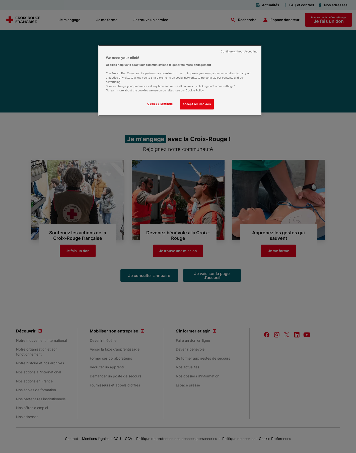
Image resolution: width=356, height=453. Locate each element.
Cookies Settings (160, 103)
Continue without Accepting (239, 51)
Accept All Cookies (197, 104)
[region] (179, 80)
